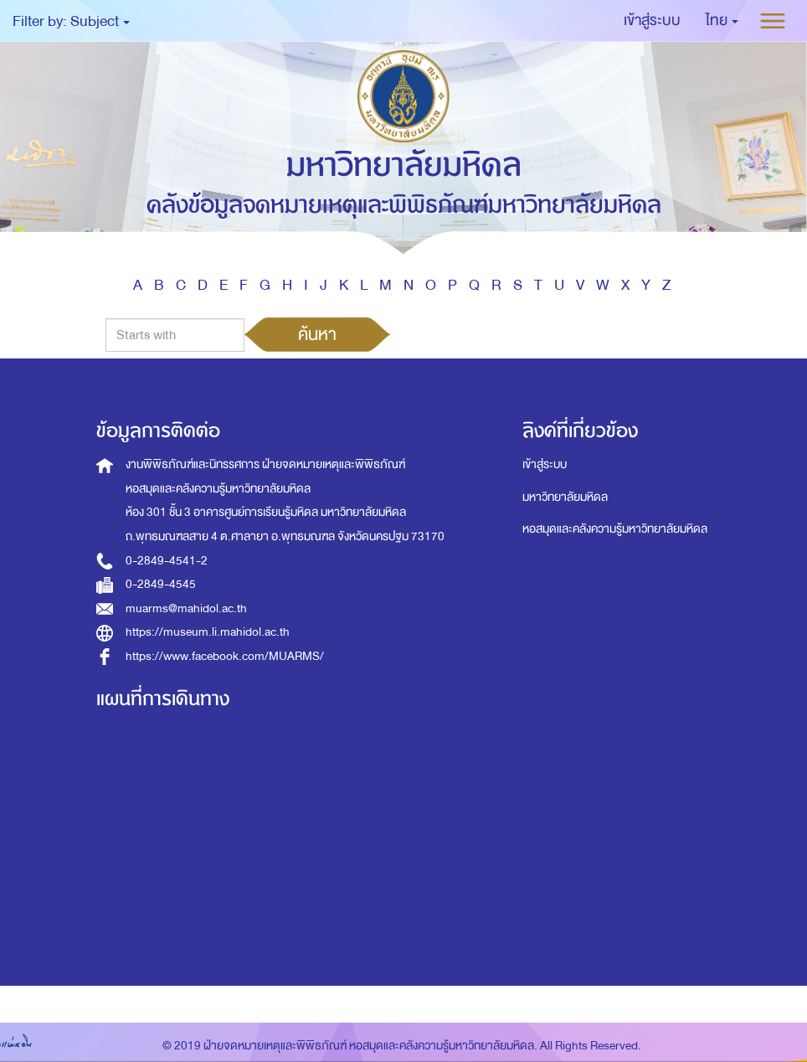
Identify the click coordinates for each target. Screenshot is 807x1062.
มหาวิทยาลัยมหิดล (565, 497)
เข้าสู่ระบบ (544, 464)
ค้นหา (317, 334)
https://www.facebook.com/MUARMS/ (225, 656)
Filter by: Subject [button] (71, 21)
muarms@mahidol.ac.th (186, 608)
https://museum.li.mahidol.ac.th (208, 631)
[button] (722, 21)
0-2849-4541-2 (167, 560)
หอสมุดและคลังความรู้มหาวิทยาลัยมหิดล (614, 528)
